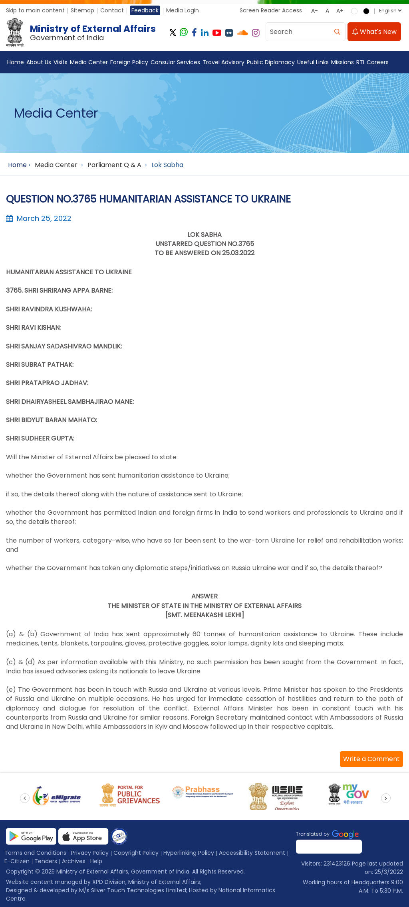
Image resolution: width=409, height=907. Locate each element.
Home (15, 62)
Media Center (89, 62)
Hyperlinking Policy (188, 853)
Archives (73, 861)
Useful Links (313, 62)
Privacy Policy (90, 853)
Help (96, 861)
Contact (112, 10)
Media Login (182, 10)
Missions (342, 62)
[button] (371, 759)
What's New (374, 31)
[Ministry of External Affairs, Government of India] (82, 32)
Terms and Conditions (35, 853)
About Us (38, 62)
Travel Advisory (223, 62)
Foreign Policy (129, 62)
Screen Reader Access (271, 10)
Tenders (45, 861)
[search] (337, 31)
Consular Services (175, 62)
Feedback (145, 10)
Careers (378, 62)
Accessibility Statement (252, 853)
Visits (61, 62)
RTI (360, 62)
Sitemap (82, 10)
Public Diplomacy (271, 62)
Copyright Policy (136, 853)
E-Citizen (17, 861)
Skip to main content (35, 10)
